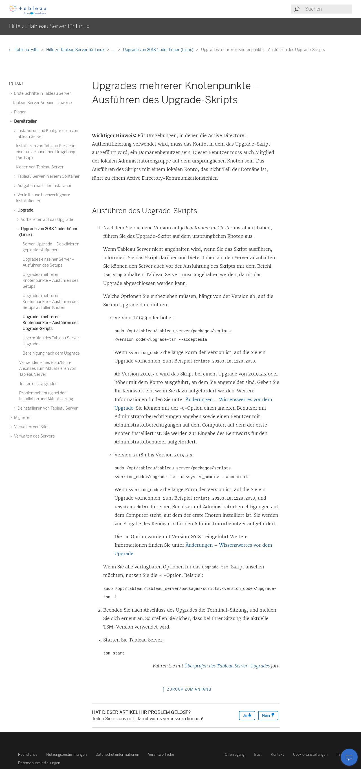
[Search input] (328, 9)
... (114, 49)
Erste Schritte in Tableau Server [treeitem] (41, 93)
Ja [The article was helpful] (247, 715)
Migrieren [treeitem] (22, 417)
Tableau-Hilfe (24, 49)
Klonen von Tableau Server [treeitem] (40, 167)
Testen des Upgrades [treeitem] (38, 383)
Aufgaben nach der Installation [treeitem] (44, 185)
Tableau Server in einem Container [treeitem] (48, 176)
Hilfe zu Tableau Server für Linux (75, 49)
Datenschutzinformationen (117, 754)
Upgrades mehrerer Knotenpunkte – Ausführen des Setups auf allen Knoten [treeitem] (50, 301)
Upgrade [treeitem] (24, 210)
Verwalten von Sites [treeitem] (30, 427)
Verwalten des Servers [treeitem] (33, 436)
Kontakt (277, 754)
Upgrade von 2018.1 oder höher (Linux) (158, 49)
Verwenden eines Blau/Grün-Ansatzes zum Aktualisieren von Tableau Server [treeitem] (47, 368)
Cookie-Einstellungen (310, 754)
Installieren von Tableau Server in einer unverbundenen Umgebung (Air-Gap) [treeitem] (45, 152)
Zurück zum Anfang (186, 689)
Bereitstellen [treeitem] (24, 121)
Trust (258, 754)
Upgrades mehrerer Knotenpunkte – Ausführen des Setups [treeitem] (50, 280)
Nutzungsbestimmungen (66, 754)
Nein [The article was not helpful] (268, 715)
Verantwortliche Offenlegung (196, 754)
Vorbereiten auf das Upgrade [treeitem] (46, 219)
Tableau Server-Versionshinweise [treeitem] (42, 102)
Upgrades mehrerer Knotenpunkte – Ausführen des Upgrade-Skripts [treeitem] (50, 323)
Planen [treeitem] (19, 112)
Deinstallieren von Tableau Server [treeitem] (47, 408)
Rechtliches (27, 754)
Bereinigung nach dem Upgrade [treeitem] (51, 353)
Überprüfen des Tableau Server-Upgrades (227, 666)
